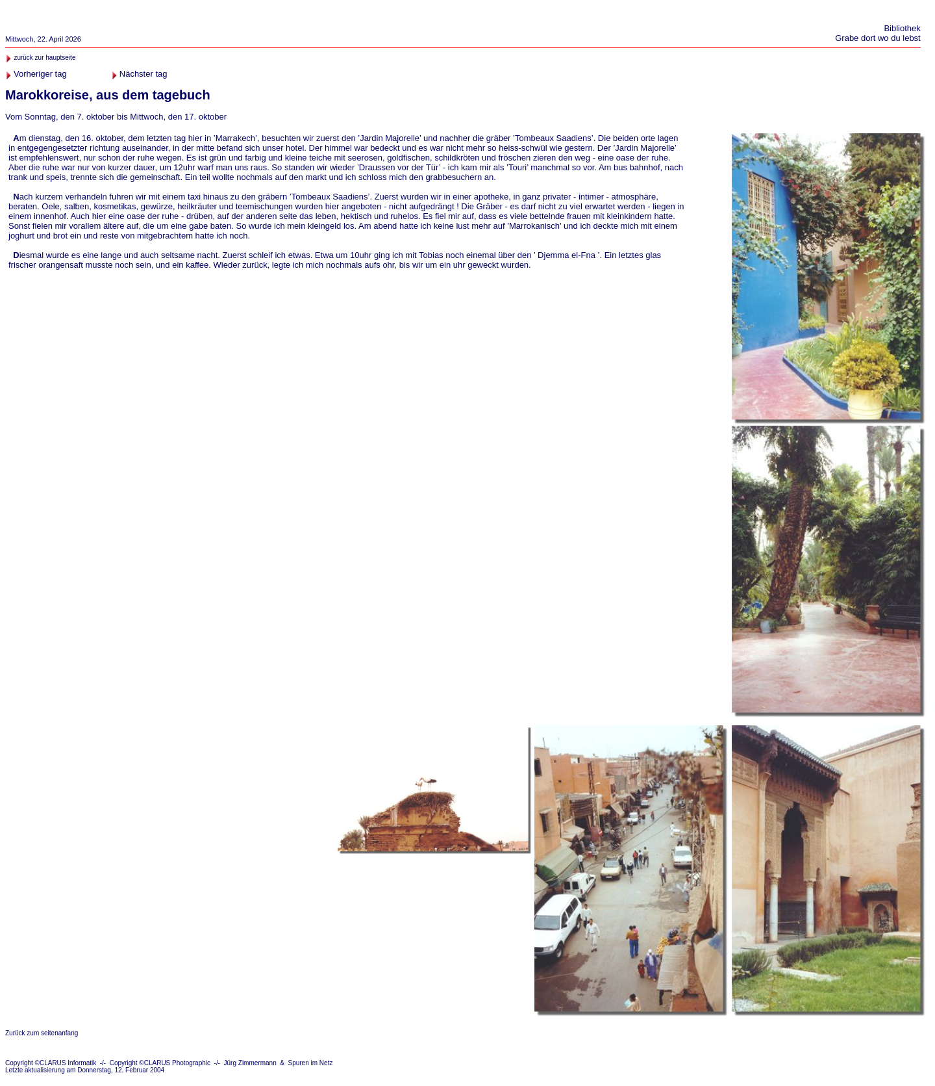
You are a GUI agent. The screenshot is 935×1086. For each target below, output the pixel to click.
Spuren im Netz (310, 1063)
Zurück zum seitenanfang (41, 1033)
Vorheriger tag (40, 74)
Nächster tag (143, 74)
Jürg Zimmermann (250, 1063)
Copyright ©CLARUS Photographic (160, 1063)
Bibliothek (902, 28)
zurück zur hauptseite (44, 57)
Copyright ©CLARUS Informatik (50, 1063)
